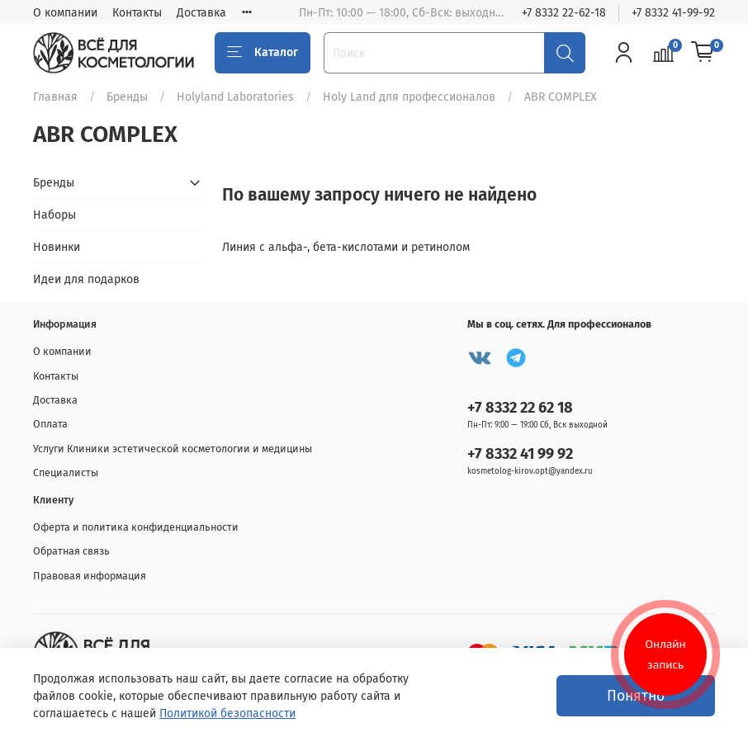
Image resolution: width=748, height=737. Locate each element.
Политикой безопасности (227, 713)
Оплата (50, 424)
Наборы (54, 215)
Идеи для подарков (86, 279)
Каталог (262, 52)
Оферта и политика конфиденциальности (136, 527)
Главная (55, 97)
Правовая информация (89, 575)
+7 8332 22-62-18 (564, 13)
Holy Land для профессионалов (409, 97)
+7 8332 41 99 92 (520, 454)
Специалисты (65, 472)
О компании (65, 13)
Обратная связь (71, 551)
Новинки (56, 247)
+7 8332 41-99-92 (673, 13)
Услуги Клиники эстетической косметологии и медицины (172, 448)
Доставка (201, 13)
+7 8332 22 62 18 (520, 408)
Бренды (127, 97)
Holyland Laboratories (235, 97)
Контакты (137, 13)
